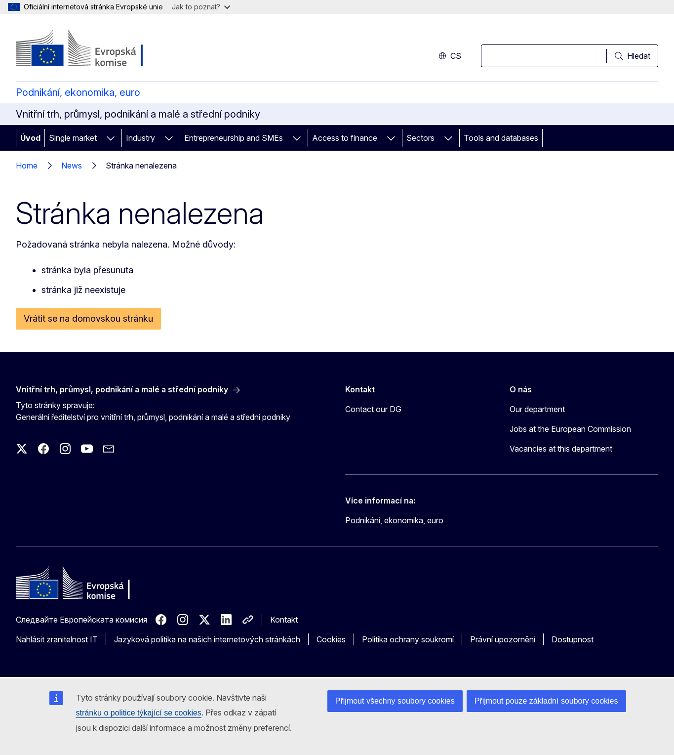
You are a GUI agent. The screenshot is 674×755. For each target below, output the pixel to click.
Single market (73, 138)
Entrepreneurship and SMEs (233, 138)
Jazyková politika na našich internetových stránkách (207, 639)
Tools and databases (501, 138)
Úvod (30, 138)
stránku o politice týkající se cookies (138, 713)
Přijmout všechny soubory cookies (395, 701)
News (71, 165)
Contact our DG (373, 409)
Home (27, 165)
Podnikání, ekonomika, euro (78, 92)
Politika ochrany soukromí (408, 639)
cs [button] (449, 56)
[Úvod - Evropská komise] (95, 49)
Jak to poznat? (201, 6)
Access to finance (344, 138)
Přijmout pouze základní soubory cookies (546, 701)
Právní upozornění (502, 639)
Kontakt (284, 620)
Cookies (331, 639)
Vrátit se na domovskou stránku (88, 318)
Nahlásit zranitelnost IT (57, 639)
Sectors (420, 138)
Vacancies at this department (561, 449)
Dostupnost (573, 639)
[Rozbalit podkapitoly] (110, 138)
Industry (140, 138)
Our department (537, 409)
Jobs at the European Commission (570, 429)
